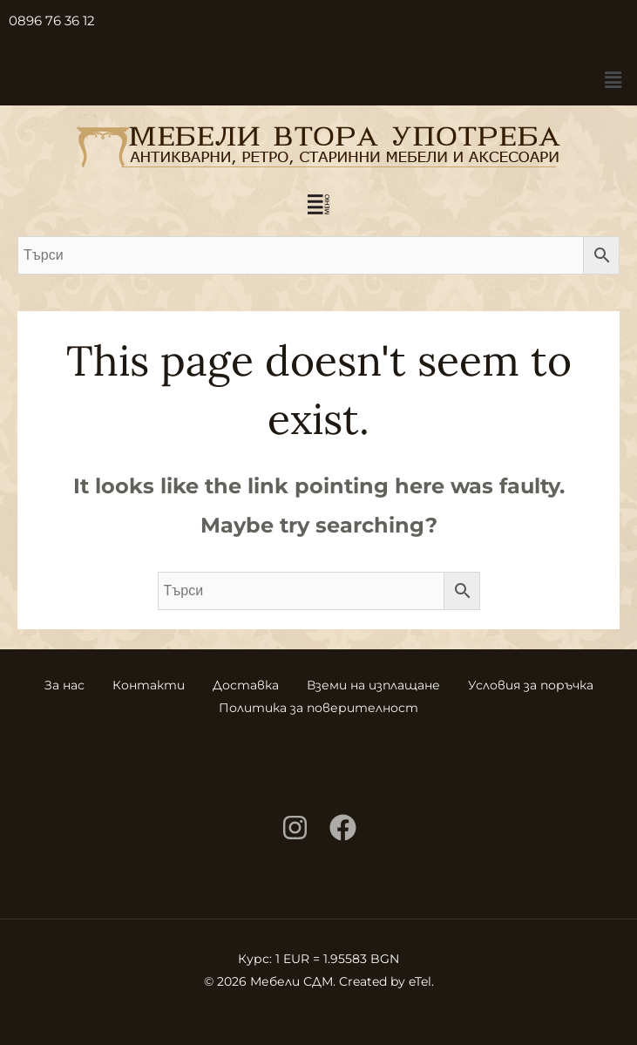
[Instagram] (294, 827)
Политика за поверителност (318, 708)
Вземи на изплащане (373, 685)
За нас (64, 685)
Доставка (246, 685)
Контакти (148, 685)
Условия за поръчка (530, 685)
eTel (420, 981)
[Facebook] (342, 827)
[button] (613, 80)
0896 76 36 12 (52, 20)
